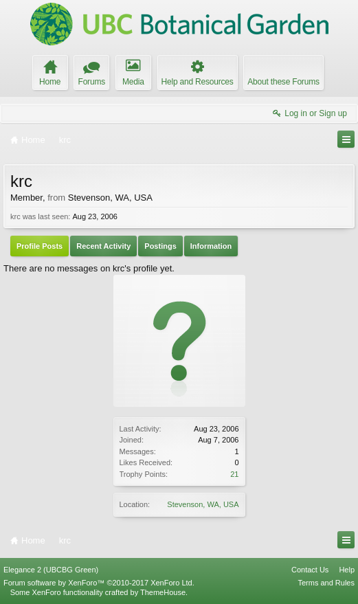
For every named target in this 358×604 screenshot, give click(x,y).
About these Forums (283, 82)
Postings (160, 246)
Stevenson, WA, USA (202, 504)
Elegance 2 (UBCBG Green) (50, 570)
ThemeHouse (163, 592)
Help (347, 570)
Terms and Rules (326, 583)
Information (211, 246)
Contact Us (309, 570)
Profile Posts (39, 246)
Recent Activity (103, 246)
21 (234, 474)
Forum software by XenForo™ (98, 583)
